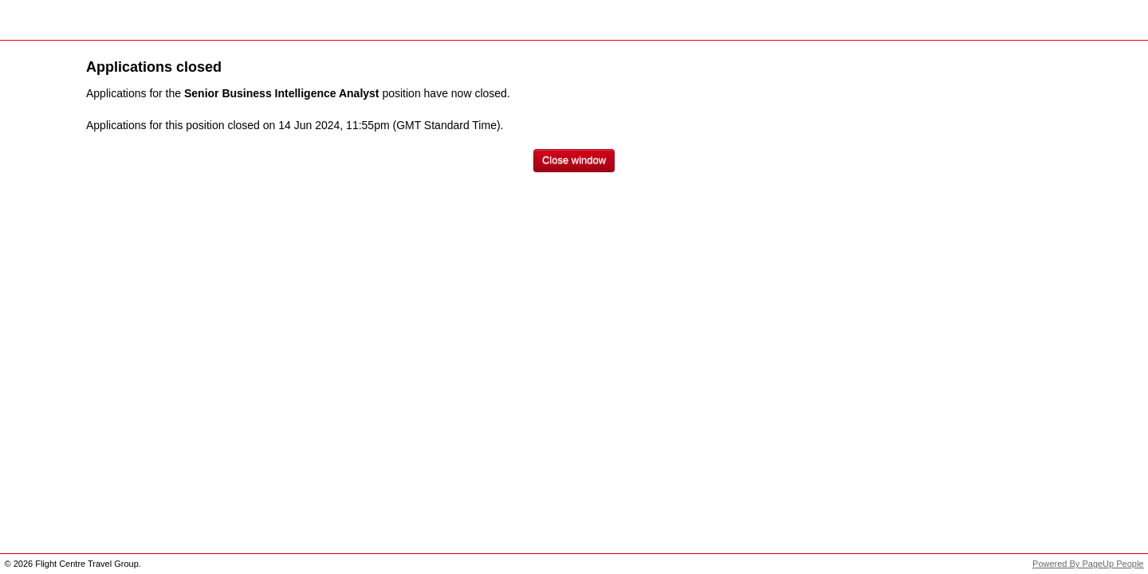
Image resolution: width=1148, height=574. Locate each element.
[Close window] (574, 160)
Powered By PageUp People (1087, 563)
